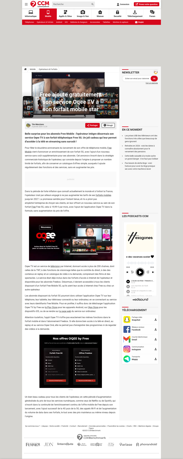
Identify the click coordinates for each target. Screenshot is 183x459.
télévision (55, 266)
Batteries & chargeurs (78, 22)
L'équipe (45, 426)
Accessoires (95, 22)
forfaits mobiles (103, 195)
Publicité (65, 426)
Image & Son (83, 13)
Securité (117, 13)
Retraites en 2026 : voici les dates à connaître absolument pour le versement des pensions (140, 149)
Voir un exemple (152, 83)
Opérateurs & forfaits (45, 22)
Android (59, 22)
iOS (66, 22)
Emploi (139, 22)
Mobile (33, 69)
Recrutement (82, 426)
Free (34, 207)
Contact (73, 426)
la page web (65, 311)
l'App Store (93, 307)
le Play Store (51, 307)
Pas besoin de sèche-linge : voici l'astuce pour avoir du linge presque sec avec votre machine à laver (140, 166)
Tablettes (106, 22)
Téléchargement (134, 13)
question (147, 4)
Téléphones (29, 22)
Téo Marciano (38, 124)
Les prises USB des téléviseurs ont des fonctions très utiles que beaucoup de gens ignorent (141, 138)
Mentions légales (144, 426)
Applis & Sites (65, 13)
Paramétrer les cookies (116, 426)
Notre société (55, 426)
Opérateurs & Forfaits (48, 69)
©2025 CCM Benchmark (91, 431)
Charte (129, 426)
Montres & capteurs (120, 22)
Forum (152, 13)
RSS (135, 426)
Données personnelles (97, 426)
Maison (100, 13)
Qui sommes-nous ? (32, 426)
